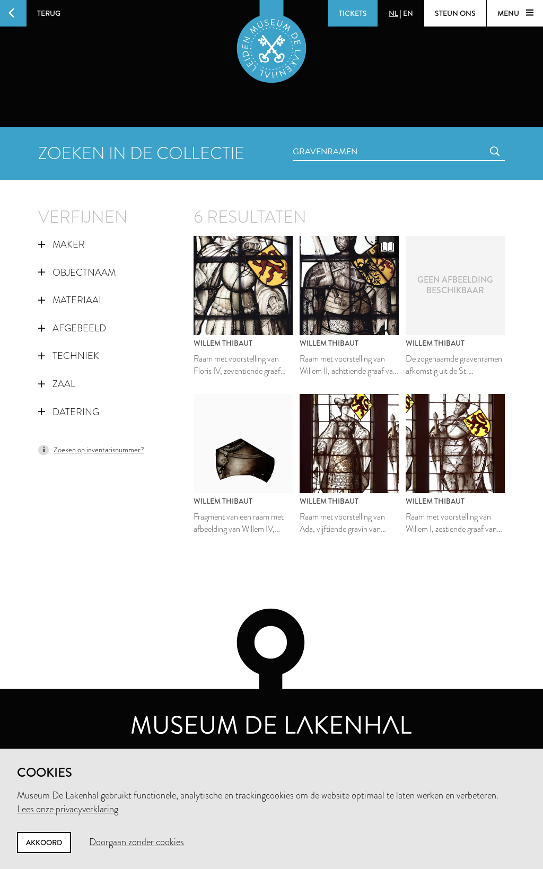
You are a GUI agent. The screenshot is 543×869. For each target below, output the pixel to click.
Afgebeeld (72, 328)
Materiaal (70, 300)
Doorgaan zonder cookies (136, 842)
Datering (68, 412)
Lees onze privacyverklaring (67, 809)
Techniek (68, 356)
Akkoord (44, 842)
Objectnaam (77, 272)
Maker (61, 244)
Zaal (56, 384)
